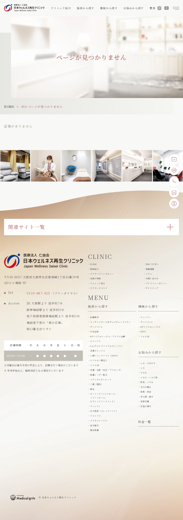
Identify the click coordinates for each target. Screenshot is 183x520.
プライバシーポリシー (156, 283)
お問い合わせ (152, 278)
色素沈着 (144, 401)
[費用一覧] (174, 203)
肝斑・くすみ (146, 382)
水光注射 (94, 331)
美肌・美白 (145, 391)
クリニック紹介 (97, 283)
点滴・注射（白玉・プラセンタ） (106, 370)
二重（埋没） (96, 384)
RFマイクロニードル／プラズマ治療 (107, 336)
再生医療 (94, 430)
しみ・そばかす (147, 363)
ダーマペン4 (96, 326)
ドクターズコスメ (98, 288)
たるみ (143, 372)
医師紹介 (94, 269)
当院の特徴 (95, 278)
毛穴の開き (145, 387)
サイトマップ (152, 288)
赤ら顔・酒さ (146, 396)
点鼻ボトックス (97, 350)
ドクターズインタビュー (102, 273)
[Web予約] (174, 159)
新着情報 (150, 269)
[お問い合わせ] (174, 192)
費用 (153, 8)
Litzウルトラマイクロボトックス (106, 346)
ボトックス (95, 341)
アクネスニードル (98, 420)
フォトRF (94, 365)
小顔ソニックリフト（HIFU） (104, 355)
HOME (9, 107)
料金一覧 (144, 422)
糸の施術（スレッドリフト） (104, 411)
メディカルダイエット (100, 379)
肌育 (92, 389)
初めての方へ (152, 264)
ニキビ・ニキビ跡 (149, 377)
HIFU (143, 331)
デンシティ (95, 406)
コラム (149, 273)
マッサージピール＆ (110, 322)
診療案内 (94, 317)
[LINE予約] (174, 170)
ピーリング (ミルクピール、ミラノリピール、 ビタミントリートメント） (103, 397)
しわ (142, 367)
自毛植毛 (94, 425)
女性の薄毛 (145, 406)
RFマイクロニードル (150, 326)
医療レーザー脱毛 (98, 374)
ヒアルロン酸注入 (98, 360)
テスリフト (95, 415)
